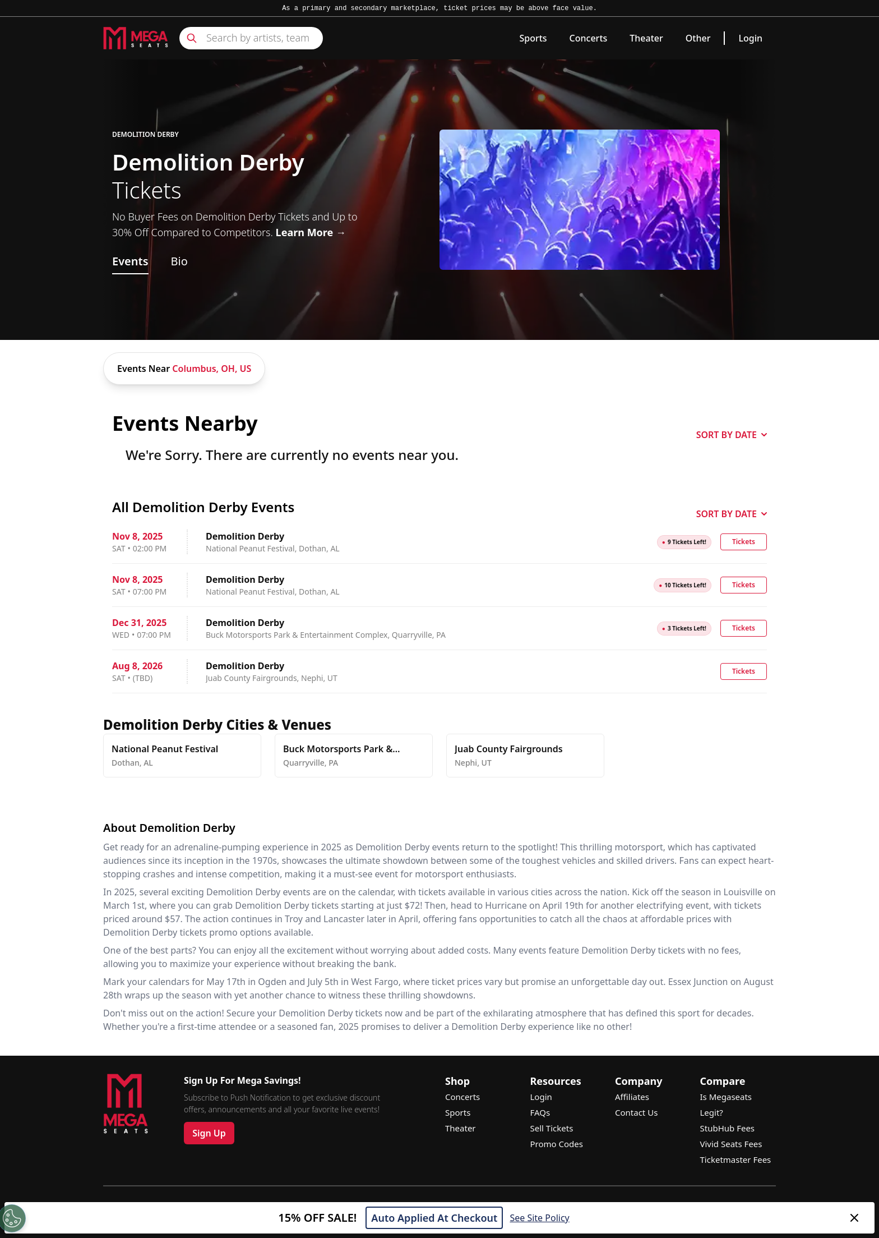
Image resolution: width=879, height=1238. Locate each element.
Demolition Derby (145, 134)
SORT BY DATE (731, 435)
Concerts (589, 38)
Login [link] (750, 38)
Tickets (743, 541)
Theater (646, 38)
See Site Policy (539, 1218)
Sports (533, 38)
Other (698, 38)
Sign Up (209, 1133)
